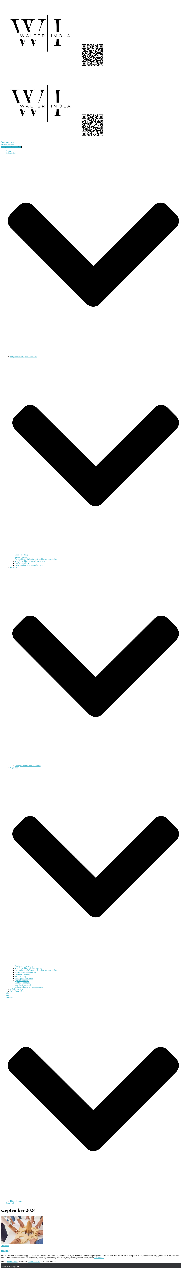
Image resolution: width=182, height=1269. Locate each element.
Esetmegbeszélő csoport (24, 979)
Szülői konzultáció (21, 991)
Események (10, 1203)
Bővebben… (99, 1258)
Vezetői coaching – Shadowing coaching (30, 561)
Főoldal (8, 151)
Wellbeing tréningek (22, 983)
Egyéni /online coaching (24, 966)
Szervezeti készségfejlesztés (25, 972)
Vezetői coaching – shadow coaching (28, 968)
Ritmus (5, 1250)
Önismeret (5, 1246)
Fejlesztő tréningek (22, 981)
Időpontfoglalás (16, 1201)
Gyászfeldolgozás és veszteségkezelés (29, 565)
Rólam (8, 993)
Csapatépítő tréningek (23, 985)
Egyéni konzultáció (22, 563)
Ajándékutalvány (16, 989)
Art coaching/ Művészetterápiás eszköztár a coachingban (36, 559)
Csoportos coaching (22, 974)
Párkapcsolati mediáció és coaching (28, 766)
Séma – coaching (21, 555)
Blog (7, 995)
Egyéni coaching (21, 557)
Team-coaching (20, 976)
